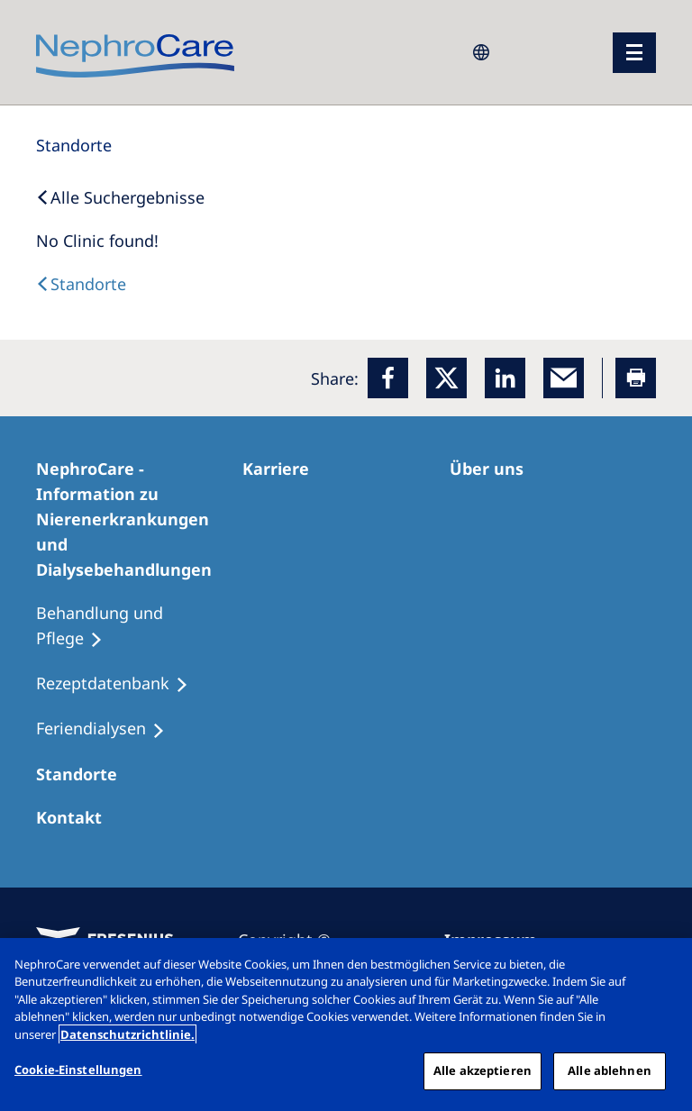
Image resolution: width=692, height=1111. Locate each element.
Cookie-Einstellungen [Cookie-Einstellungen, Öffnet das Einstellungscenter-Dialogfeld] (78, 1069)
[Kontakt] (77, 817)
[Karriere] (283, 468)
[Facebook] (388, 378)
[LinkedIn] (505, 378)
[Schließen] (663, 967)
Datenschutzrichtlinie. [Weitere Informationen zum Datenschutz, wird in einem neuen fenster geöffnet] (127, 1034)
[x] (446, 378)
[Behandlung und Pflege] (139, 626)
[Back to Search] (120, 197)
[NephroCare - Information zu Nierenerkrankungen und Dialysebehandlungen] (139, 519)
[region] (346, 1024)
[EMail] (563, 378)
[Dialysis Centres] (81, 283)
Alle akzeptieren (482, 1070)
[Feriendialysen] (108, 728)
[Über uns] (495, 468)
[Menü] (634, 52)
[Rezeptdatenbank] (120, 683)
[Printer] (635, 378)
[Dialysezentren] (84, 774)
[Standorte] (74, 145)
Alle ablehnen (609, 1070)
